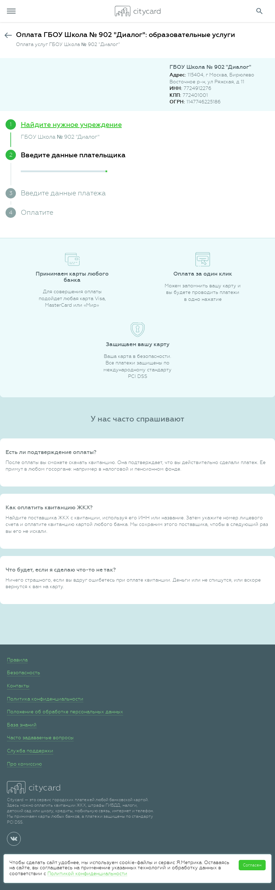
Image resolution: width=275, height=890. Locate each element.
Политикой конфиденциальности (87, 873)
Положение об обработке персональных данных (65, 711)
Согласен (252, 865)
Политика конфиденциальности (45, 699)
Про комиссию (24, 764)
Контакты (18, 685)
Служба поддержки (30, 750)
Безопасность (23, 672)
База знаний (22, 724)
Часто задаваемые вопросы (40, 737)
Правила (17, 659)
